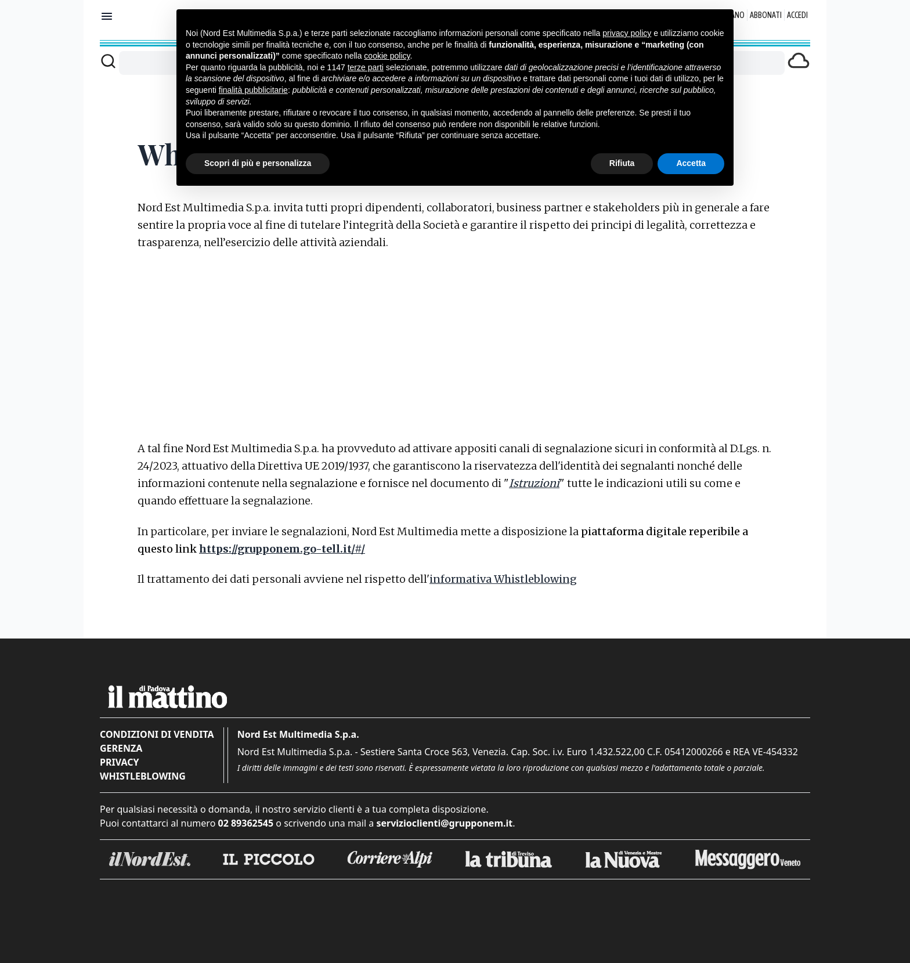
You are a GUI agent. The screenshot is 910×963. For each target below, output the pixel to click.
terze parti (366, 67)
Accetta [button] (691, 163)
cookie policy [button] (387, 55)
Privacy (119, 762)
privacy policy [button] (626, 33)
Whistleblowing (143, 776)
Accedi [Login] (797, 15)
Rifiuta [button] (622, 163)
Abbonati (766, 15)
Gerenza (121, 748)
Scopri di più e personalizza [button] (257, 163)
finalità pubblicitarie (253, 90)
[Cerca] (108, 61)
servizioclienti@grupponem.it (444, 823)
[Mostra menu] (107, 16)
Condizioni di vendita (157, 734)
